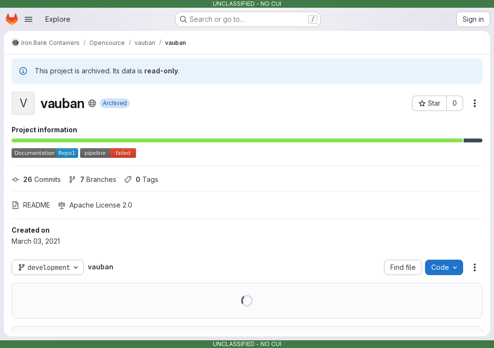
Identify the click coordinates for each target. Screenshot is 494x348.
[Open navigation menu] (28, 19)
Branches (92, 179)
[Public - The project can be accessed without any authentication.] (92, 103)
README (31, 205)
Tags (141, 179)
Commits (36, 179)
